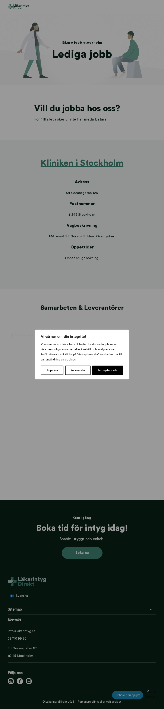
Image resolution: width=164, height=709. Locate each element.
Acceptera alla (107, 370)
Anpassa (52, 370)
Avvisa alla (78, 370)
